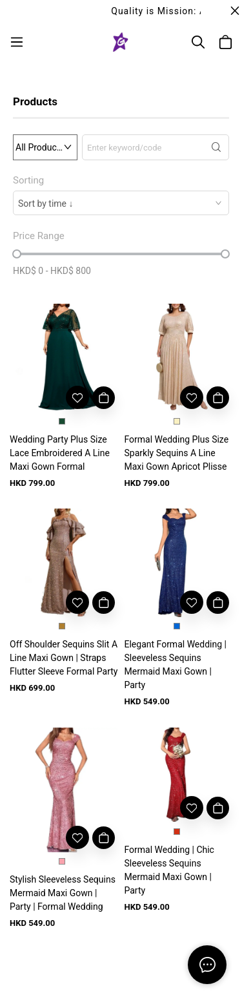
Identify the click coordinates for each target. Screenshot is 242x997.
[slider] (16, 253)
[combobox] (121, 203)
